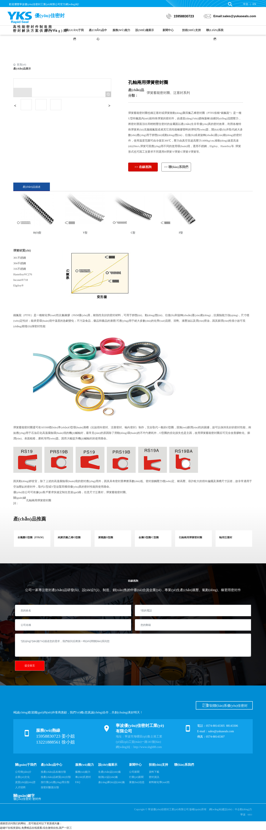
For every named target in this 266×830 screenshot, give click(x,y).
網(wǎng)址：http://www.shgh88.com (139, 747)
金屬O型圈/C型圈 (149, 537)
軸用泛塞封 (225, 537)
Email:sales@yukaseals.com (234, 17)
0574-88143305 (215, 725)
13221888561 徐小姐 (55, 742)
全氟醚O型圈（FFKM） (31, 537)
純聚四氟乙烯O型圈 (69, 537)
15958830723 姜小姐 (55, 736)
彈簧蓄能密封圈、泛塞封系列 (168, 93)
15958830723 (184, 17)
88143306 (232, 725)
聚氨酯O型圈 (105, 537)
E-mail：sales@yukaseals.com (215, 731)
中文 (245, 4)
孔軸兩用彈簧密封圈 (38, 500)
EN (254, 4)
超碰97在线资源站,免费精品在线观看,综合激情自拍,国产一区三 (36, 827)
